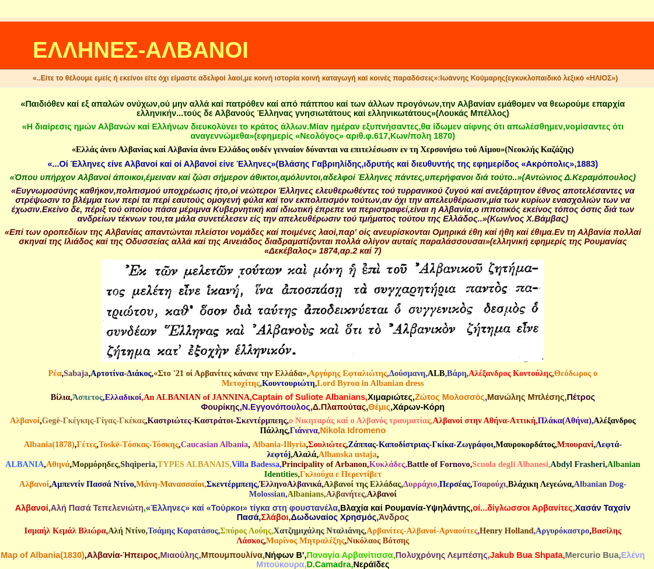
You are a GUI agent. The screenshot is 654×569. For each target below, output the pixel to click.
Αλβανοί (25, 420)
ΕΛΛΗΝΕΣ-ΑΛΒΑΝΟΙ (141, 49)
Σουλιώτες (327, 444)
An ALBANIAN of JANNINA (197, 397)
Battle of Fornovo (438, 464)
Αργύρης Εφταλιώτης (348, 373)
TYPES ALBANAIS (194, 464)
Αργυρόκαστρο (562, 530)
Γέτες (86, 444)
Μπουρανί (575, 444)
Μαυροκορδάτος (525, 444)
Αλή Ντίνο (126, 530)
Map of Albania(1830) (42, 555)
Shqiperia (137, 464)
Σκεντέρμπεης (232, 484)
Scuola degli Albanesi (510, 464)
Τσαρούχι (489, 484)
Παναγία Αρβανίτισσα (349, 555)
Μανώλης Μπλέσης (525, 397)
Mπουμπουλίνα (232, 555)
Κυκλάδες (387, 464)
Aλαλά (305, 454)
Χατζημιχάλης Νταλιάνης (319, 530)
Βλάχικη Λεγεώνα (540, 484)
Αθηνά (58, 464)
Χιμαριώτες (390, 397)
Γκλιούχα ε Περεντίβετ (341, 474)
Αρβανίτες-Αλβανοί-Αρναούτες (421, 530)
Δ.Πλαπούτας (339, 407)
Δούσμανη (407, 373)
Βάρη (457, 373)
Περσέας (454, 484)
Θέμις (379, 407)
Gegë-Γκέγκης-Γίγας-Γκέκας (93, 420)
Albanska (335, 454)
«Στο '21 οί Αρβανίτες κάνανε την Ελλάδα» (229, 373)
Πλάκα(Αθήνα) (565, 420)
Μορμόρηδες (95, 464)
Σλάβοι (275, 517)
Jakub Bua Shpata (526, 555)
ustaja (366, 454)
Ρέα (54, 373)
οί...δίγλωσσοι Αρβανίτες (522, 507)
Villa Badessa (255, 464)
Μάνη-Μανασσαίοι (170, 484)
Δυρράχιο (420, 484)
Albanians (306, 493)
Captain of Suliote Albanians (309, 397)
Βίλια (61, 397)
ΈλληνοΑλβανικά (290, 484)
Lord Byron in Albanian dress (370, 383)
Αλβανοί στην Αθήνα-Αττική (484, 420)
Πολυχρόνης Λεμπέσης (442, 555)
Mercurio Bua (591, 555)
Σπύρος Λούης (245, 530)
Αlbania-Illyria (279, 444)
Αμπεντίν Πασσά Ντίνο (92, 484)
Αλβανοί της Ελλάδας (362, 484)
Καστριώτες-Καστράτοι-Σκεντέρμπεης (217, 420)
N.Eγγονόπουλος (276, 407)
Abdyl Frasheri (577, 464)
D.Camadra (328, 564)
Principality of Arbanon (324, 464)
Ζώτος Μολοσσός (450, 397)
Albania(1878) (49, 444)
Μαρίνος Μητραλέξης (305, 540)
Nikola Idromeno (353, 430)
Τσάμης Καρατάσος (183, 530)
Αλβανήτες (345, 493)
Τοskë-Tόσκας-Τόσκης (139, 444)
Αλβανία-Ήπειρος (122, 555)
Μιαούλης (179, 555)
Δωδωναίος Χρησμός (333, 517)
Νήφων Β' (284, 555)
